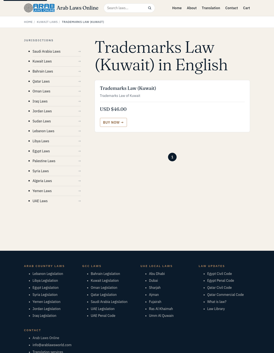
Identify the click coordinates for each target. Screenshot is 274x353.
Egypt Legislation (46, 287)
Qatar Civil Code (219, 287)
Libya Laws (41, 141)
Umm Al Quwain (161, 315)
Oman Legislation (104, 287)
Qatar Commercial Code (225, 294)
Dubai (153, 280)
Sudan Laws (42, 121)
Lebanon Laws (43, 131)
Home (177, 8)
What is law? (216, 302)
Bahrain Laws (43, 71)
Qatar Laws (41, 81)
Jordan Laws (42, 111)
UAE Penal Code (103, 315)
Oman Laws (41, 91)
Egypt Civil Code (219, 273)
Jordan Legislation (47, 309)
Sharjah (155, 287)
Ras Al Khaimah (161, 309)
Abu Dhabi (157, 273)
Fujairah (155, 302)
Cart (246, 8)
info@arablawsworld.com (52, 345)
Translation (211, 8)
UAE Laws (40, 201)
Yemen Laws (42, 191)
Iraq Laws (40, 101)
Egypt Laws (41, 151)
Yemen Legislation (47, 302)
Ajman (154, 294)
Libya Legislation (45, 280)
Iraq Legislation (44, 315)
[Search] (150, 8)
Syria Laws (41, 171)
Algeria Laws (42, 181)
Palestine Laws (44, 161)
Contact (231, 8)
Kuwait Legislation (105, 280)
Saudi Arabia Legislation (109, 302)
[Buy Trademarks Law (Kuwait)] (113, 122)
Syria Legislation (45, 294)
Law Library (216, 309)
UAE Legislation (103, 309)
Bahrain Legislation (105, 273)
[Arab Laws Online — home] (61, 7)
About (192, 8)
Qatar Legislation (104, 294)
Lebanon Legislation (48, 273)
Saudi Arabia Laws (47, 51)
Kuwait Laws (47, 22)
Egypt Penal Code (220, 280)
